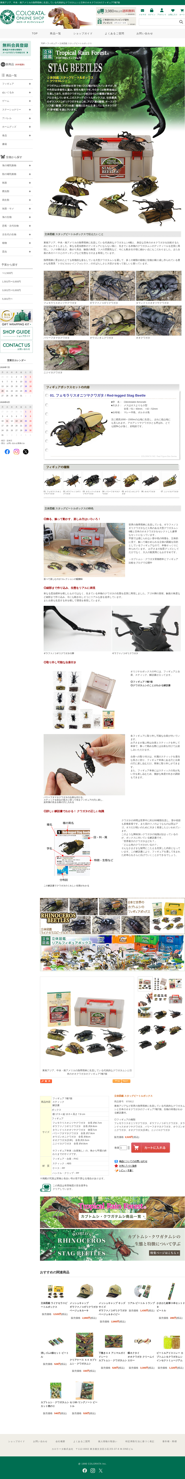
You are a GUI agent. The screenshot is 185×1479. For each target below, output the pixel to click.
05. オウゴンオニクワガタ (131, 483)
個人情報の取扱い (107, 1441)
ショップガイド (83, 33)
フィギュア (52, 43)
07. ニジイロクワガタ (170, 482)
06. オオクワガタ (150, 482)
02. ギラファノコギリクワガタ (72, 483)
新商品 (16, 64)
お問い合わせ (144, 33)
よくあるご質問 (114, 33)
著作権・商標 (169, 1441)
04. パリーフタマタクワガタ (111, 483)
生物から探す (14, 157)
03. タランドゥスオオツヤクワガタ (92, 483)
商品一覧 (55, 33)
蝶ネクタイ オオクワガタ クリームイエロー (141, 1357)
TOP (35, 33)
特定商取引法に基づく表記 (139, 1441)
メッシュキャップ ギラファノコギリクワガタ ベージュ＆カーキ (84, 1307)
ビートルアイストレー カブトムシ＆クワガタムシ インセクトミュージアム (170, 1357)
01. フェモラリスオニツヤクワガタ (53, 483)
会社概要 (60, 1441)
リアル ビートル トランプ (141, 1303)
